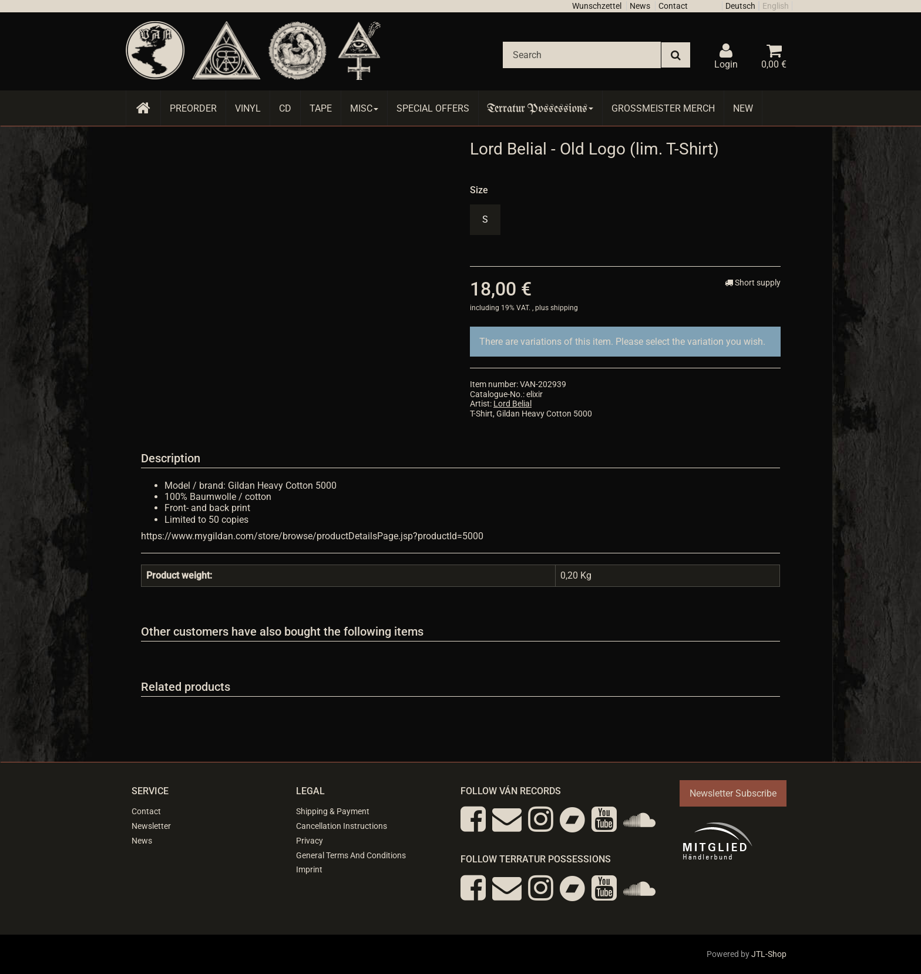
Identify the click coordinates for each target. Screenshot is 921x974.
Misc (364, 108)
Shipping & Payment (332, 811)
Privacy (309, 840)
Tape (321, 108)
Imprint (309, 869)
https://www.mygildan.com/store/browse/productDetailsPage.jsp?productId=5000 (312, 536)
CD (285, 108)
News (640, 6)
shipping (564, 308)
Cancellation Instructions (341, 826)
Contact (673, 6)
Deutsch (740, 6)
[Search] (582, 55)
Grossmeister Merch (663, 108)
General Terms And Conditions (351, 855)
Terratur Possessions (540, 108)
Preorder (193, 108)
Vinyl (248, 108)
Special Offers (432, 108)
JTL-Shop (768, 954)
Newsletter (151, 826)
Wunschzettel (596, 6)
